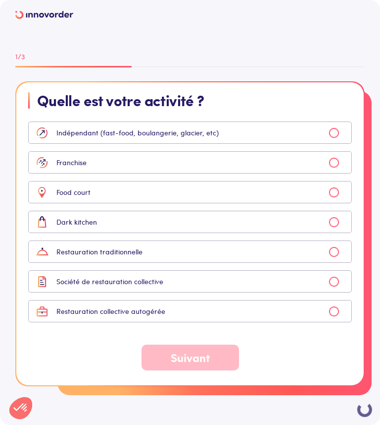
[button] (21, 408)
